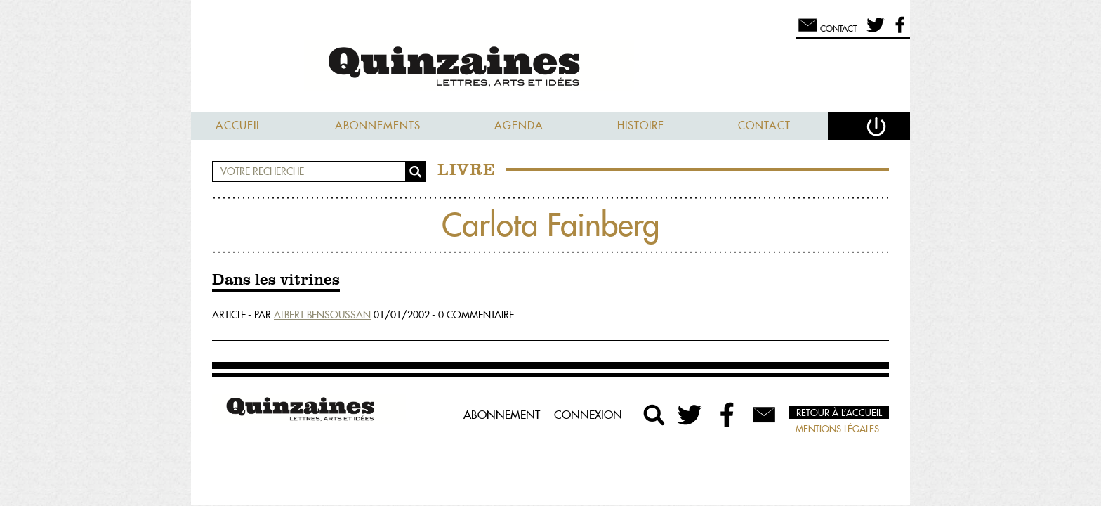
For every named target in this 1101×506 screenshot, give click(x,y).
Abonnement (501, 415)
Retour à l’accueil (839, 412)
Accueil (238, 125)
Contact (764, 125)
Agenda (518, 125)
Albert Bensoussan (322, 315)
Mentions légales (837, 428)
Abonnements (378, 125)
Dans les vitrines (276, 280)
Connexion (588, 415)
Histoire (640, 125)
